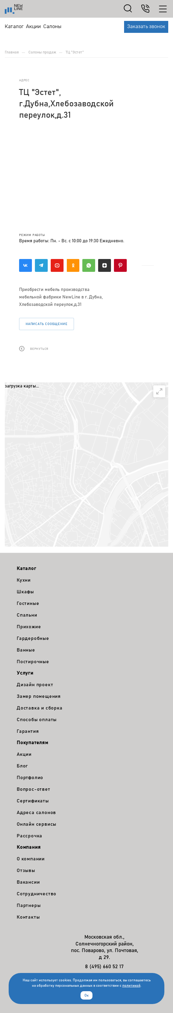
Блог (22, 766)
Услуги (25, 673)
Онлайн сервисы (36, 824)
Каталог (26, 568)
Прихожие (29, 626)
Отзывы (26, 870)
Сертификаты (33, 801)
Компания (29, 847)
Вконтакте (25, 265)
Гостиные (28, 603)
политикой (131, 985)
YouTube (57, 265)
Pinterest (120, 265)
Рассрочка (29, 835)
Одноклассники (73, 265)
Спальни (27, 615)
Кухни (24, 580)
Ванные (26, 650)
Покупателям (32, 742)
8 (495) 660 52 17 (104, 966)
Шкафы (25, 591)
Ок (86, 995)
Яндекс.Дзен (104, 265)
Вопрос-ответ (33, 789)
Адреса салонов (36, 812)
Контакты (28, 917)
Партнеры (29, 905)
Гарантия (28, 731)
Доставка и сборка (40, 708)
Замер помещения (39, 696)
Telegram (41, 265)
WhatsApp (88, 265)
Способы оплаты (37, 719)
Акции (24, 754)
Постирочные (33, 661)
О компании (31, 858)
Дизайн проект (35, 684)
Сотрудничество (36, 893)
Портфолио (30, 777)
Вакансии (28, 882)
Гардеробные (33, 638)
